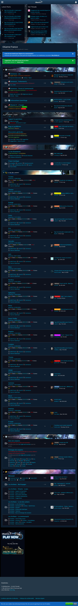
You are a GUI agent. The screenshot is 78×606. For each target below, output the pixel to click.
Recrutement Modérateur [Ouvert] (63, 105)
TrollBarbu (56, 349)
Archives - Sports (14, 522)
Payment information (15, 77)
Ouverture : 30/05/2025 (14, 320)
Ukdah (10, 370)
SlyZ (55, 298)
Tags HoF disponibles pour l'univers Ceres (65, 219)
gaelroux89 (56, 362)
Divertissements (28, 163)
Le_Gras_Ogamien (58, 121)
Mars (10, 267)
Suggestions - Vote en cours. (17, 141)
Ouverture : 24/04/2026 (14, 423)
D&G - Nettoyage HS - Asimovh (62, 483)
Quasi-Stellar (12, 318)
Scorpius (11, 344)
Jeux (11, 165)
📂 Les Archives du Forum (13, 472)
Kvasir (55, 458)
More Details (69, 603)
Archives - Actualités (26, 522)
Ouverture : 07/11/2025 (14, 372)
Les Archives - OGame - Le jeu (18, 489)
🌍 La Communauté (12, 147)
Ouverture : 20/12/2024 (14, 268)
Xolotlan (11, 409)
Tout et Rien (13, 166)
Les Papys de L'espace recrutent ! (62, 257)
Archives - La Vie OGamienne (17, 504)
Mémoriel (11, 476)
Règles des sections (15, 94)
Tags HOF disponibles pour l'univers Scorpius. (65, 348)
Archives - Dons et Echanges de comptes (20, 512)
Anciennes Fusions (15, 478)
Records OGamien (28, 155)
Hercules (11, 241)
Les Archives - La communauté (18, 516)
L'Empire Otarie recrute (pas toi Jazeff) (64, 270)
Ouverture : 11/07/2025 (14, 333)
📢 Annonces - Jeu (14, 74)
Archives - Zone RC (15, 507)
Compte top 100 (63, 442)
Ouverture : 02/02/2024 (14, 230)
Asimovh (56, 182)
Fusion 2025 (22, 480)
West (10, 396)
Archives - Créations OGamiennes (18, 496)
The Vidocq (56, 414)
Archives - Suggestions (16, 498)
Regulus (11, 331)
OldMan (56, 128)
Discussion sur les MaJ (64, 135)
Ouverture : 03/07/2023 (14, 191)
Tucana (10, 177)
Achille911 (56, 401)
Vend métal (57, 373)
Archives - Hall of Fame (29, 505)
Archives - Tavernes (15, 511)
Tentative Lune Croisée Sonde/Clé (63, 425)
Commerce (28, 184)
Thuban (10, 189)
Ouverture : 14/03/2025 (14, 294)
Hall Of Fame (13, 184)
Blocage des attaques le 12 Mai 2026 (63, 75)
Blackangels (57, 137)
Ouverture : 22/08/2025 (14, 346)
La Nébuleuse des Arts (20, 165)
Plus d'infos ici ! (55, 55)
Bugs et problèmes (14, 126)
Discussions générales (15, 132)
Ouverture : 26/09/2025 (14, 359)
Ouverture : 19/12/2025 (14, 384)
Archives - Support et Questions (18, 491)
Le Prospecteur (57, 164)
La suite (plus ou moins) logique (62, 163)
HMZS (14, 84)
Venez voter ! (20, 62)
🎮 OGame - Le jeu (11, 114)
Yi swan (10, 421)
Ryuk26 (6, 13)
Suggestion (25, 139)
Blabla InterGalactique (15, 155)
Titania (10, 357)
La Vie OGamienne (14, 151)
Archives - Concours (15, 520)
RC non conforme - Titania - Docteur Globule (65, 506)
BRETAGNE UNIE (58, 153)
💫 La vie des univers (12, 172)
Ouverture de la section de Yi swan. (63, 91)
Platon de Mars (57, 272)
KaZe (55, 494)
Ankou (55, 375)
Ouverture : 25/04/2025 (14, 307)
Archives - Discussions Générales (18, 494)
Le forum (17, 139)
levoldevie (56, 478)
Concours (19, 163)
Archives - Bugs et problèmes (17, 493)
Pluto (10, 305)
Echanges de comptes (15, 450)
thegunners (57, 521)
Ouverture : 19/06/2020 (14, 178)
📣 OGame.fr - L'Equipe (16, 105)
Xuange (10, 202)
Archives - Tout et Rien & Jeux (17, 518)
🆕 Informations (10, 70)
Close (75, 603)
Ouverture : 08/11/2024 (14, 256)
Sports (30, 165)
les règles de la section (25, 444)
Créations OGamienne (15, 157)
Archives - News (27, 77)
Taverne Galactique (15, 186)
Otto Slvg (12, 590)
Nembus (11, 280)
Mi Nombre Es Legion (21, 122)
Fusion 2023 (33, 478)
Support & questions (15, 119)
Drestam (56, 101)
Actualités (12, 163)
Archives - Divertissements (17, 524)
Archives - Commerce (15, 505)
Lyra (9, 254)
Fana (11, 84)
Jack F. (55, 259)
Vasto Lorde (57, 427)
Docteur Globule (58, 508)
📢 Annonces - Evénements (17, 81)
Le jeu (11, 139)
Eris (9, 228)
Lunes (55, 412)
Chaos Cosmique (13, 161)
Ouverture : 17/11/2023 (14, 217)
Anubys (56, 84)
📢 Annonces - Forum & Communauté (20, 88)
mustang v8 (57, 155)
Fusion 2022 (25, 478)
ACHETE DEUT (57, 399)
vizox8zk (56, 311)
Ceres (10, 215)
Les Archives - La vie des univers (19, 502)
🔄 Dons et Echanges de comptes (16, 437)
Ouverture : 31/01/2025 (14, 281)
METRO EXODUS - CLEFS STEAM (62, 99)
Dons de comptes (14, 441)
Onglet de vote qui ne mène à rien (39, 26)
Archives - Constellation (28, 520)
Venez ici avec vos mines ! (60, 477)
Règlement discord (27, 94)
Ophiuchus (11, 293)
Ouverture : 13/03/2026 (14, 410)
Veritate (11, 383)
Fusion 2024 (13, 480)
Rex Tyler (56, 76)
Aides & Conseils (14, 121)
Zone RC (21, 184)
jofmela (56, 485)
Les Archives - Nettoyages (17, 484)
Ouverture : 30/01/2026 (14, 397)
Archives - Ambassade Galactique (18, 509)
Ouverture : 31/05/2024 (14, 243)
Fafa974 (56, 220)
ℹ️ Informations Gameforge (17, 100)
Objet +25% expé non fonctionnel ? (40, 22)
